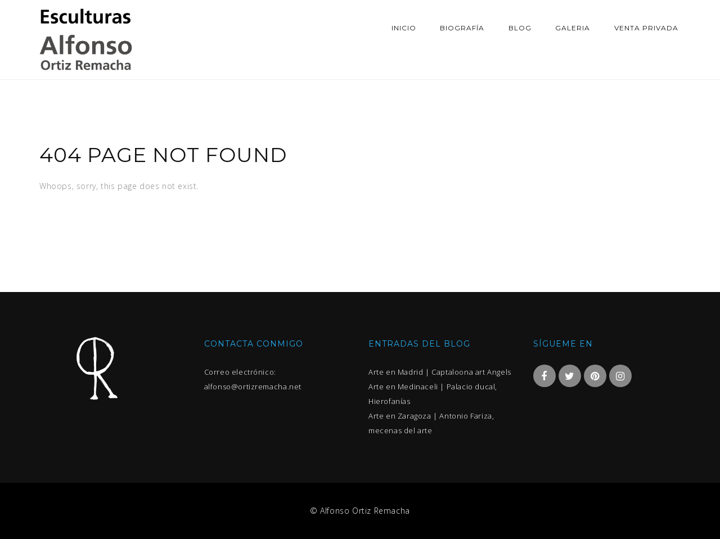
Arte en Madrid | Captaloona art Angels (439, 372)
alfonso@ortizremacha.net (253, 386)
